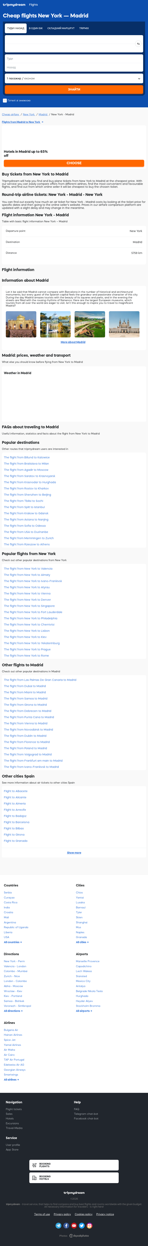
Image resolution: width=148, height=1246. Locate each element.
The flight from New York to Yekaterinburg (32, 643)
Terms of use (42, 1214)
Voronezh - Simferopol (17, 1006)
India (7, 907)
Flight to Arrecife (15, 809)
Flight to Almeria (15, 803)
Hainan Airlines (13, 1035)
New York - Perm (14, 961)
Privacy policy (62, 1214)
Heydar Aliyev (84, 1001)
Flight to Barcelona (16, 822)
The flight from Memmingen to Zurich (29, 538)
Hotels (10, 1118)
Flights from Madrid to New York (21, 122)
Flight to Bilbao (14, 828)
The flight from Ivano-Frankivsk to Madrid (31, 766)
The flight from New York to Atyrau (27, 587)
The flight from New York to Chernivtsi (29, 624)
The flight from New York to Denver (27, 599)
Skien (79, 917)
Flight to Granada (15, 840)
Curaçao (9, 897)
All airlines (10, 1079)
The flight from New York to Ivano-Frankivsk (33, 581)
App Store (12, 1149)
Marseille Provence (87, 961)
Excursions (12, 1123)
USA (6, 937)
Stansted (81, 976)
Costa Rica (10, 902)
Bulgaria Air (11, 1030)
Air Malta (9, 1050)
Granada (81, 937)
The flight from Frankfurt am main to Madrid (33, 760)
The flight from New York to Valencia (28, 568)
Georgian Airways (14, 1070)
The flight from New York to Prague (27, 649)
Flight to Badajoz (15, 816)
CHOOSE (74, 163)
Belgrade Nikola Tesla (89, 991)
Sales (9, 1114)
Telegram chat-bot (86, 1114)
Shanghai (81, 922)
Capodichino (83, 966)
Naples (80, 932)
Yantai (80, 897)
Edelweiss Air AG (14, 1065)
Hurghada (82, 996)
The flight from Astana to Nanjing (26, 519)
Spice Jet (10, 1040)
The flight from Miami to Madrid (25, 692)
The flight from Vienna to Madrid (25, 723)
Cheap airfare (11, 114)
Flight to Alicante (15, 797)
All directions (12, 1011)
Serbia (8, 892)
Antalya (80, 986)
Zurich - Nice (12, 976)
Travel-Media (14, 1128)
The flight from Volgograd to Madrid (28, 754)
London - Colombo (15, 981)
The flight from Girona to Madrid (25, 704)
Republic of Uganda (16, 927)
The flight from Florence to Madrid (27, 742)
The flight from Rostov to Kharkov (26, 488)
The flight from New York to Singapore (29, 606)
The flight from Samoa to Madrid (25, 698)
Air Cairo (9, 1055)
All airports (83, 1011)
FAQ (76, 1109)
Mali (6, 917)
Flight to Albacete (16, 791)
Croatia (8, 912)
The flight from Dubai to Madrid (25, 686)
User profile (13, 1145)
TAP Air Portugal (14, 1059)
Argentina (10, 922)
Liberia (8, 932)
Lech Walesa (84, 971)
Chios (79, 892)
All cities (81, 942)
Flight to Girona (14, 834)
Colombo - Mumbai (15, 971)
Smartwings (11, 1074)
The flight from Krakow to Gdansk (26, 513)
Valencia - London (15, 966)
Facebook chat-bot (86, 1118)
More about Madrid (73, 342)
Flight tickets (14, 1109)
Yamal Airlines (12, 1045)
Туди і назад (15, 28)
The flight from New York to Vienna (27, 593)
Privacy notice (105, 1214)
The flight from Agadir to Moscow (26, 469)
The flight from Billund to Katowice (27, 457)
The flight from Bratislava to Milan (26, 463)
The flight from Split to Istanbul (24, 507)
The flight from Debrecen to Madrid (27, 711)
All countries (12, 942)
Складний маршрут (61, 28)
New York (29, 114)
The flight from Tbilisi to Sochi (23, 501)
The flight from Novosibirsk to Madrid (28, 729)
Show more (74, 852)
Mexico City (83, 981)
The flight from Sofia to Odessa (25, 525)
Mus (78, 927)
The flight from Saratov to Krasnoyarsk (29, 476)
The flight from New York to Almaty (27, 574)
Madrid (43, 114)
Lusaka (80, 902)
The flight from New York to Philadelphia (30, 618)
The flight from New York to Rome (26, 655)
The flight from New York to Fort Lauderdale (33, 612)
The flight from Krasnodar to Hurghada (30, 482)
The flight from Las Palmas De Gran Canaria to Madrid (40, 680)
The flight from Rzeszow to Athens (27, 544)
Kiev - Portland (13, 996)
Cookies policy (83, 1214)
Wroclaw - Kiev (13, 991)
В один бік (36, 28)
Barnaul (80, 907)
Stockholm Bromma (88, 1006)
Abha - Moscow (13, 986)
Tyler (79, 912)
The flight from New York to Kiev (25, 637)
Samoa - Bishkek (14, 1001)
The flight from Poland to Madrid (25, 748)
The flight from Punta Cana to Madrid (29, 717)
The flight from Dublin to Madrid (25, 735)
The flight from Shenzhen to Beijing (27, 494)
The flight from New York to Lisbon (27, 630)
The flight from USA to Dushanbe (26, 532)
